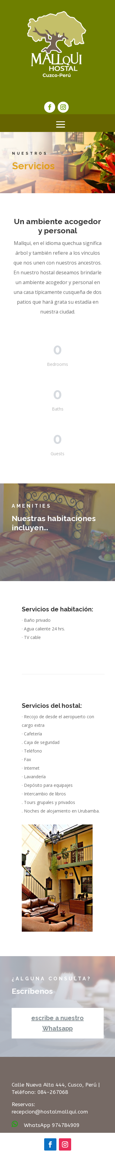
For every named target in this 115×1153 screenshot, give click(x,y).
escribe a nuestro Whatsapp (57, 1023)
